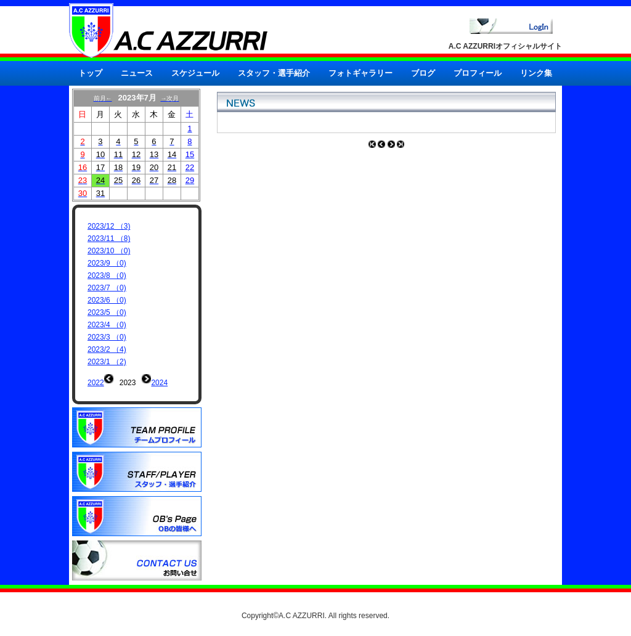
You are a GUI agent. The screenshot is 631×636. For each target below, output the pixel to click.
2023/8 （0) (107, 275)
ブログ (423, 73)
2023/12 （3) (109, 226)
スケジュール (195, 73)
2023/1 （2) (107, 361)
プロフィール (478, 73)
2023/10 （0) (109, 251)
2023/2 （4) (107, 349)
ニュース (137, 73)
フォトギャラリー (360, 73)
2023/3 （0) (107, 337)
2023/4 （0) (107, 324)
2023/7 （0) (107, 287)
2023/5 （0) (107, 312)
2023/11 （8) (109, 238)
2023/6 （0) (107, 300)
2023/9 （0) (107, 263)
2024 (159, 382)
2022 (96, 382)
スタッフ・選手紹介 (274, 73)
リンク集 (536, 73)
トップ (90, 73)
